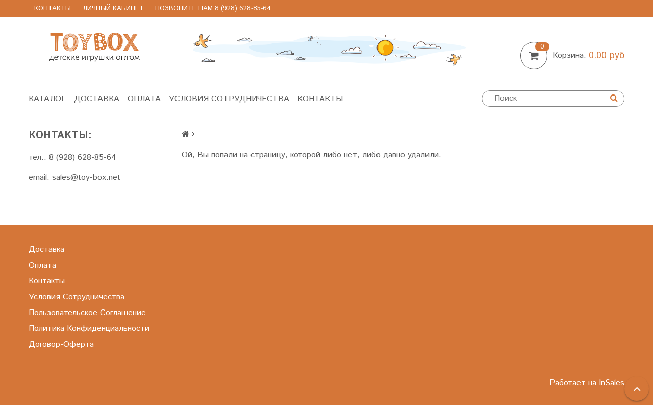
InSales (611, 383)
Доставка (96, 99)
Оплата (144, 99)
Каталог (47, 99)
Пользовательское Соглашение (87, 313)
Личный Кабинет (113, 8)
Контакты (52, 8)
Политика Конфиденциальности (89, 329)
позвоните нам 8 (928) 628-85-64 (213, 8)
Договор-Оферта (61, 344)
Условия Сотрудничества (229, 99)
